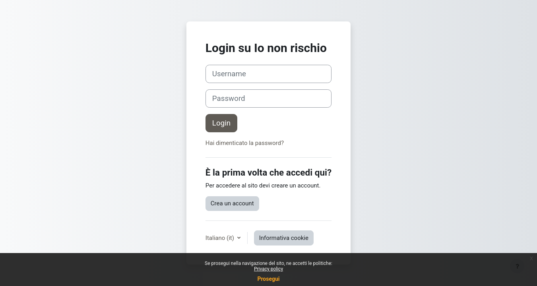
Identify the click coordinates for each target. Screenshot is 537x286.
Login (221, 123)
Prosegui (268, 279)
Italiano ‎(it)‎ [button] (220, 238)
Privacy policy (268, 269)
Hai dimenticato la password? (244, 143)
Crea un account (232, 203)
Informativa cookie (283, 238)
